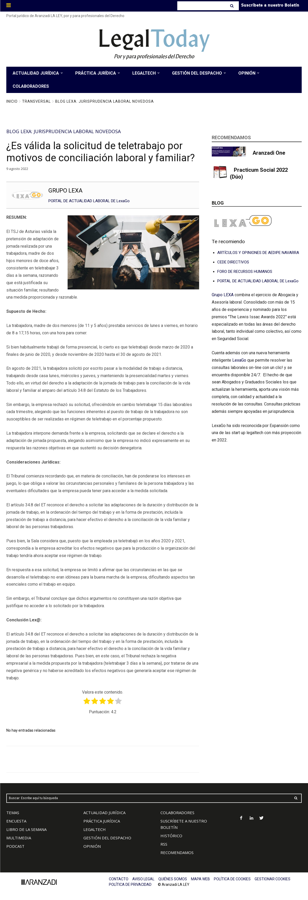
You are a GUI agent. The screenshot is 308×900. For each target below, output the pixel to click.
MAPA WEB (200, 879)
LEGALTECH (94, 829)
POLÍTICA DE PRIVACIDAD (130, 884)
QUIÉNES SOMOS (172, 879)
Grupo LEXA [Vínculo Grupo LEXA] (223, 294)
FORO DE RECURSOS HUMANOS (244, 271)
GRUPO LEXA (65, 190)
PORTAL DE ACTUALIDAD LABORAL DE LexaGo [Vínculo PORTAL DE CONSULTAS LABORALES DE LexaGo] (258, 281)
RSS (163, 844)
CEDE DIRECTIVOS (233, 262)
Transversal (36, 101)
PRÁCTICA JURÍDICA (101, 821)
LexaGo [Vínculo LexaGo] (239, 360)
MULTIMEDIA (18, 837)
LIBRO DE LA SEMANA (26, 829)
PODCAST (15, 846)
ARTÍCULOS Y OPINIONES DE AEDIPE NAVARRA (258, 252)
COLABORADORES (177, 812)
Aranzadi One (269, 153)
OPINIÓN (92, 846)
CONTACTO (118, 879)
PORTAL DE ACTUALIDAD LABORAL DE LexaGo (89, 201)
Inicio (12, 101)
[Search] (232, 6)
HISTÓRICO (171, 835)
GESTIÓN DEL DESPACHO (107, 837)
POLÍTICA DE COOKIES (232, 879)
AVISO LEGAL (143, 879)
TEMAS (12, 812)
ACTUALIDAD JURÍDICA (104, 812)
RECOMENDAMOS (177, 852)
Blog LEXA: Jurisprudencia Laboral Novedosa (104, 101)
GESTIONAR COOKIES (272, 879)
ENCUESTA (16, 821)
